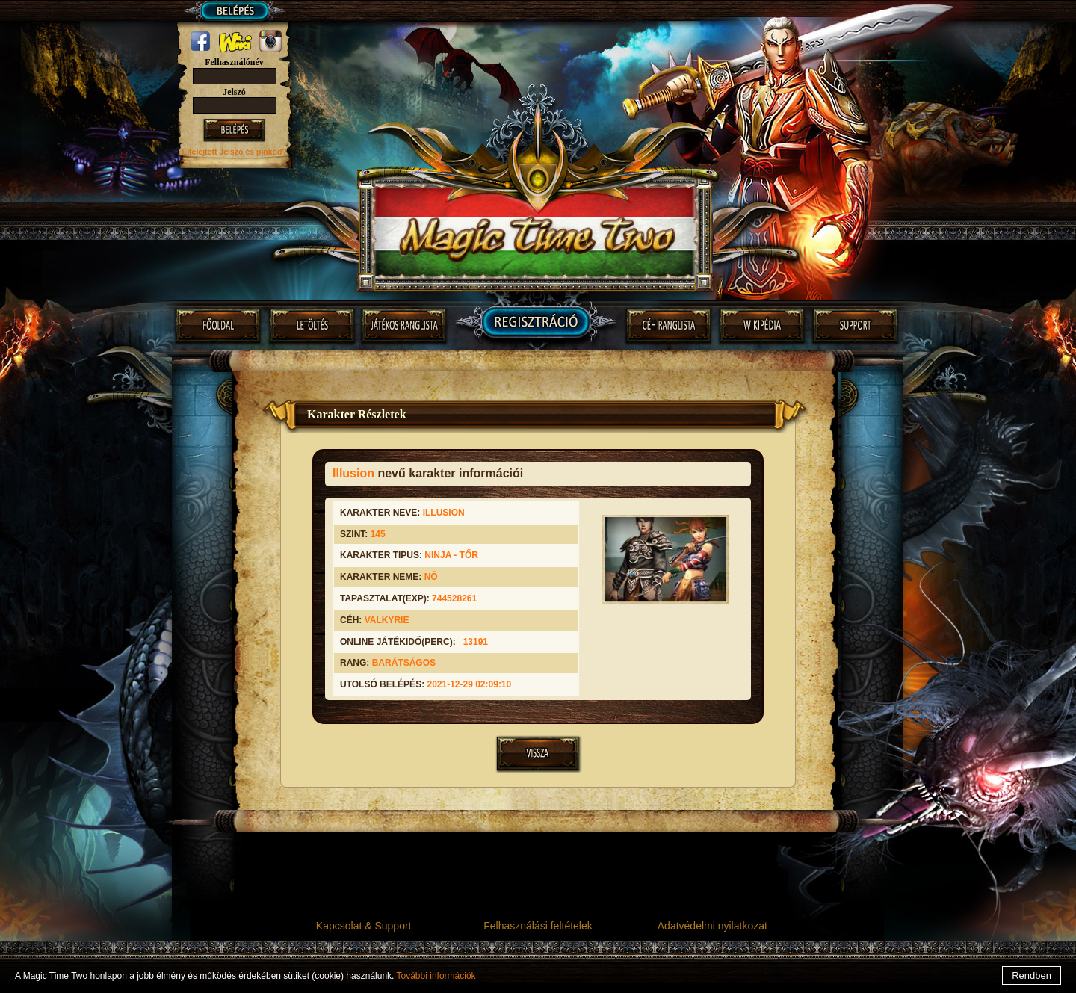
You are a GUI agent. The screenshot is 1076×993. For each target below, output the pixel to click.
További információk (436, 976)
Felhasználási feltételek (538, 926)
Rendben (1031, 975)
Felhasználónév (234, 62)
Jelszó (234, 92)
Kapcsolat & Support (364, 926)
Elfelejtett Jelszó (213, 151)
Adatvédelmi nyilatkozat (712, 926)
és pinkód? (265, 151)
